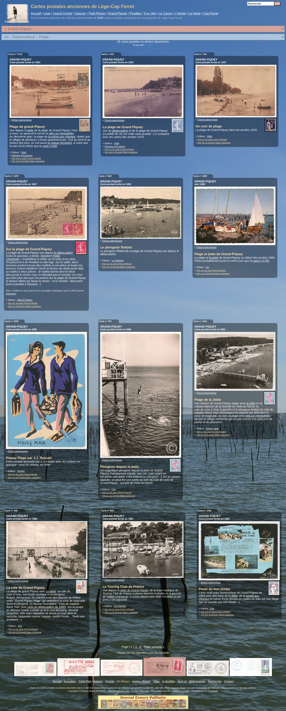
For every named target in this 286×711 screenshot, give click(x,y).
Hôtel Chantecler (118, 596)
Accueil (36, 13)
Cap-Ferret (210, 13)
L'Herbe (180, 13)
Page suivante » (154, 646)
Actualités (70, 681)
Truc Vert (149, 13)
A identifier (168, 681)
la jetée (213, 257)
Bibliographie (197, 681)
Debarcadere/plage (22, 120)
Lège (47, 13)
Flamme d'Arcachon (22, 155)
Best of (182, 681)
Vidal (23, 152)
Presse (109, 681)
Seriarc (21, 471)
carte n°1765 (261, 260)
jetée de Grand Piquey (134, 590)
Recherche (215, 681)
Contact (229, 681)
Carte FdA (84, 681)
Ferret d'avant (39, 17)
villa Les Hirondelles (61, 133)
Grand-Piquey (117, 13)
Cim (114, 489)
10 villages (123, 681)
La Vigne (194, 13)
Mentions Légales (181, 691)
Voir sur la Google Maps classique (28, 161)
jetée (30, 130)
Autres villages (141, 681)
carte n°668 (49, 146)
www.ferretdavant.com (118, 691)
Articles (98, 681)
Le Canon (165, 13)
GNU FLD (144, 691)
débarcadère (120, 130)
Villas (156, 681)
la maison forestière (60, 142)
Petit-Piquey (97, 13)
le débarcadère (63, 252)
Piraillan (135, 13)
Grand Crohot (62, 13)
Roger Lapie (212, 428)
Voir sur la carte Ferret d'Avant (26, 158)
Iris (207, 267)
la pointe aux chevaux (62, 136)
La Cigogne (118, 260)
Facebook (213, 691)
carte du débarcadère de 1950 (46, 607)
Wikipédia (10, 294)
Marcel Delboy (24, 300)
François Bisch (178, 688)
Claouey (80, 13)
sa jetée (51, 591)
